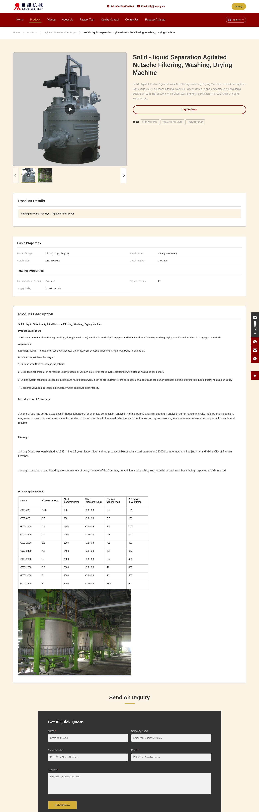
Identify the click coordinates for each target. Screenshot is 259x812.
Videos (51, 19)
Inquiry (239, 6)
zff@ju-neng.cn (156, 6)
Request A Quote (155, 19)
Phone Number (56, 750)
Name (52, 731)
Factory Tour (87, 19)
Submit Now (62, 805)
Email (135, 750)
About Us (67, 19)
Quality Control (110, 19)
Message (53, 769)
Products (35, 19)
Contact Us (131, 19)
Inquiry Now (189, 109)
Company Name (139, 731)
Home (20, 19)
